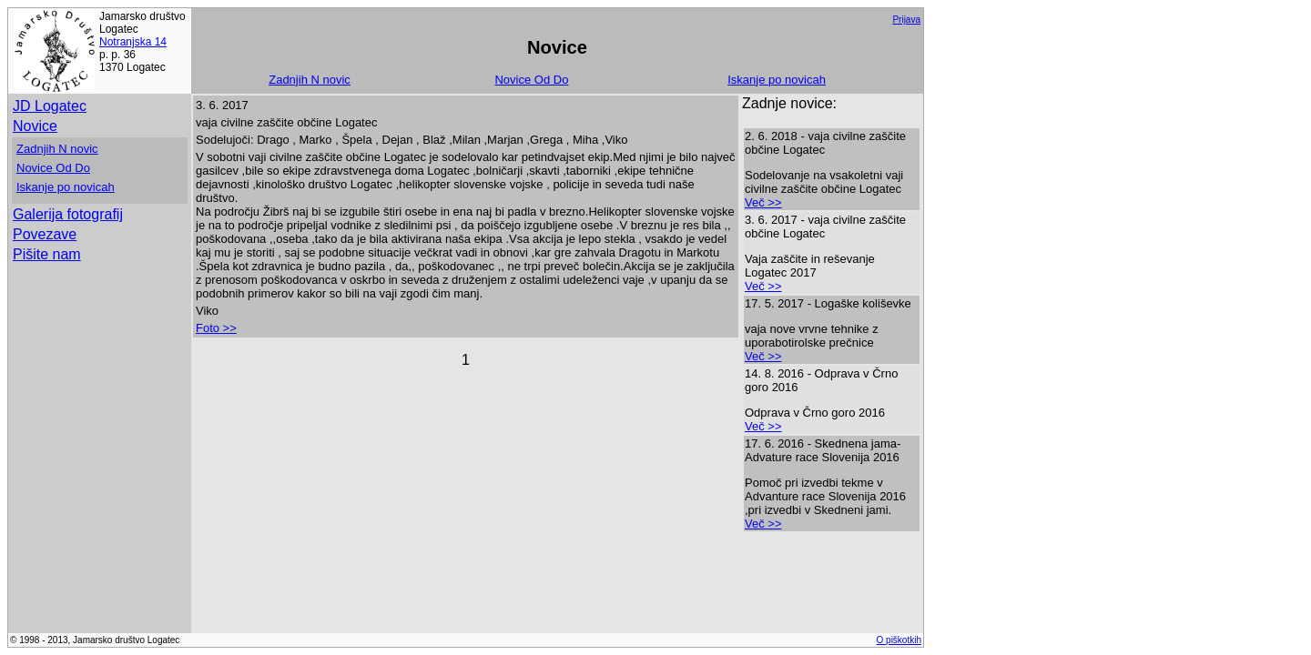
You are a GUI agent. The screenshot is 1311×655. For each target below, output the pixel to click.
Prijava (906, 20)
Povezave (44, 234)
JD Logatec (49, 106)
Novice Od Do (531, 79)
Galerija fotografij (68, 214)
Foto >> (216, 328)
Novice (35, 126)
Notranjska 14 (133, 41)
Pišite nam (47, 254)
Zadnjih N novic (310, 79)
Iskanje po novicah (776, 79)
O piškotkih (899, 640)
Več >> (763, 202)
